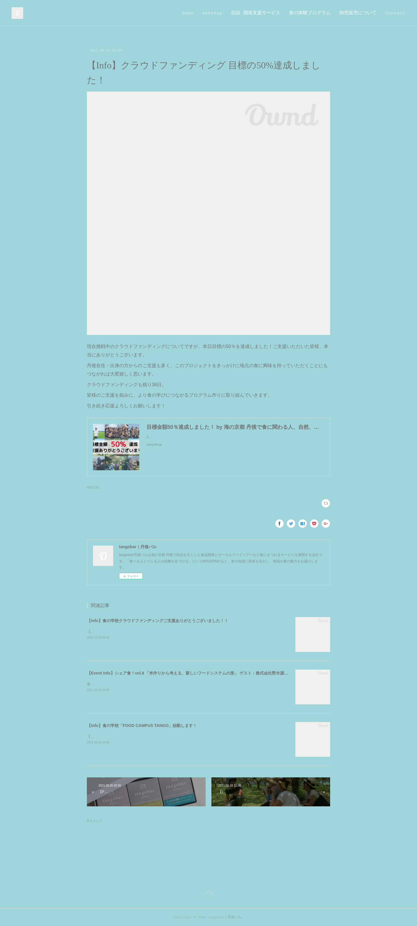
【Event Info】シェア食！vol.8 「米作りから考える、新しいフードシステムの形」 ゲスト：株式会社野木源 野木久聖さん (199, 673)
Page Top (208, 894)
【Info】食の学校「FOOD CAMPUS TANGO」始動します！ (142, 725)
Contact (395, 12)
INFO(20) (93, 487)
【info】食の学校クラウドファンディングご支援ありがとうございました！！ (157, 620)
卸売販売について (357, 12)
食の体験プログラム (310, 12)
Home (187, 12)
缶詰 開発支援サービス (255, 12)
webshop (212, 12)
